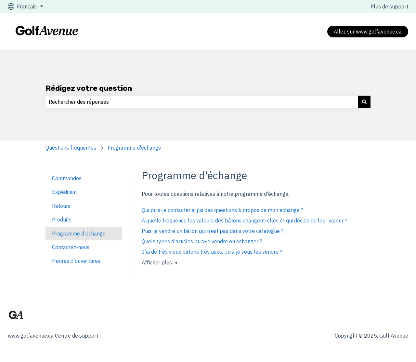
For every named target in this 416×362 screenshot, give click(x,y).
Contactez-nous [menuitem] (70, 247)
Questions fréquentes (71, 147)
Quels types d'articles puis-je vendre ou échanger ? (202, 241)
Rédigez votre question (89, 88)
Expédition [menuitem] (64, 192)
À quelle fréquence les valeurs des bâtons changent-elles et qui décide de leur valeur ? (244, 220)
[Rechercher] (364, 102)
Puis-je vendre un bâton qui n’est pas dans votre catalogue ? (212, 231)
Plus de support (389, 6)
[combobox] (202, 102)
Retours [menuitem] (61, 206)
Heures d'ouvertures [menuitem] (76, 261)
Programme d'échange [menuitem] (79, 233)
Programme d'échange (134, 147)
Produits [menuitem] (62, 219)
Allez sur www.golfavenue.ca (368, 31)
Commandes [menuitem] (67, 178)
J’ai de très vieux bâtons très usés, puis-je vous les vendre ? (212, 251)
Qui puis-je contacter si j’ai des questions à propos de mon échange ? (222, 210)
